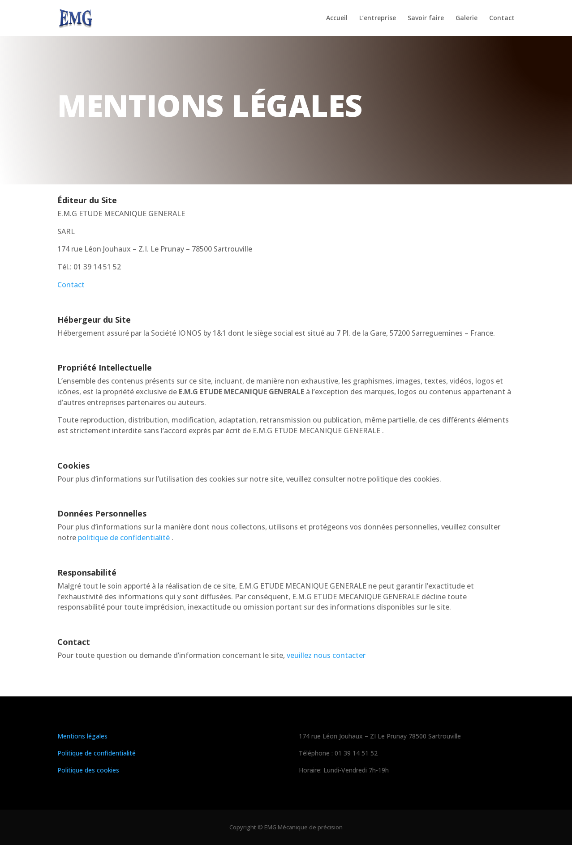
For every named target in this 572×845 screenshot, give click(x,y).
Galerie (466, 18)
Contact (502, 18)
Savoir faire (426, 18)
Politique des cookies (88, 770)
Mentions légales (82, 736)
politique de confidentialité (124, 537)
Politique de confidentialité (96, 753)
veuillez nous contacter (325, 655)
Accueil (337, 18)
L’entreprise (377, 18)
